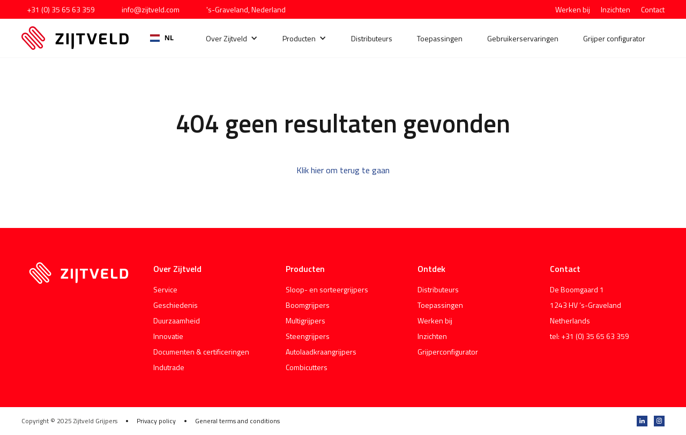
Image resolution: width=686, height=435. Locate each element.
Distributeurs (371, 38)
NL (162, 37)
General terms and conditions (237, 421)
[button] (232, 38)
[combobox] (162, 38)
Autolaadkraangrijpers (321, 351)
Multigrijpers (305, 320)
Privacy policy (156, 421)
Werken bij (572, 9)
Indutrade (168, 367)
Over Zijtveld (226, 38)
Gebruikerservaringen (522, 38)
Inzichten (615, 9)
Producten (299, 38)
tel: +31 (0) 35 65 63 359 (589, 336)
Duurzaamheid (176, 320)
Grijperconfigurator (447, 351)
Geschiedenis (175, 305)
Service (165, 289)
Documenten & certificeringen (201, 351)
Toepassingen (440, 38)
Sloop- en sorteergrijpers (327, 289)
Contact (653, 9)
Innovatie (168, 336)
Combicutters (306, 367)
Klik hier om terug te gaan (343, 170)
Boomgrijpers (308, 305)
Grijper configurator (614, 38)
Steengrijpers (308, 336)
